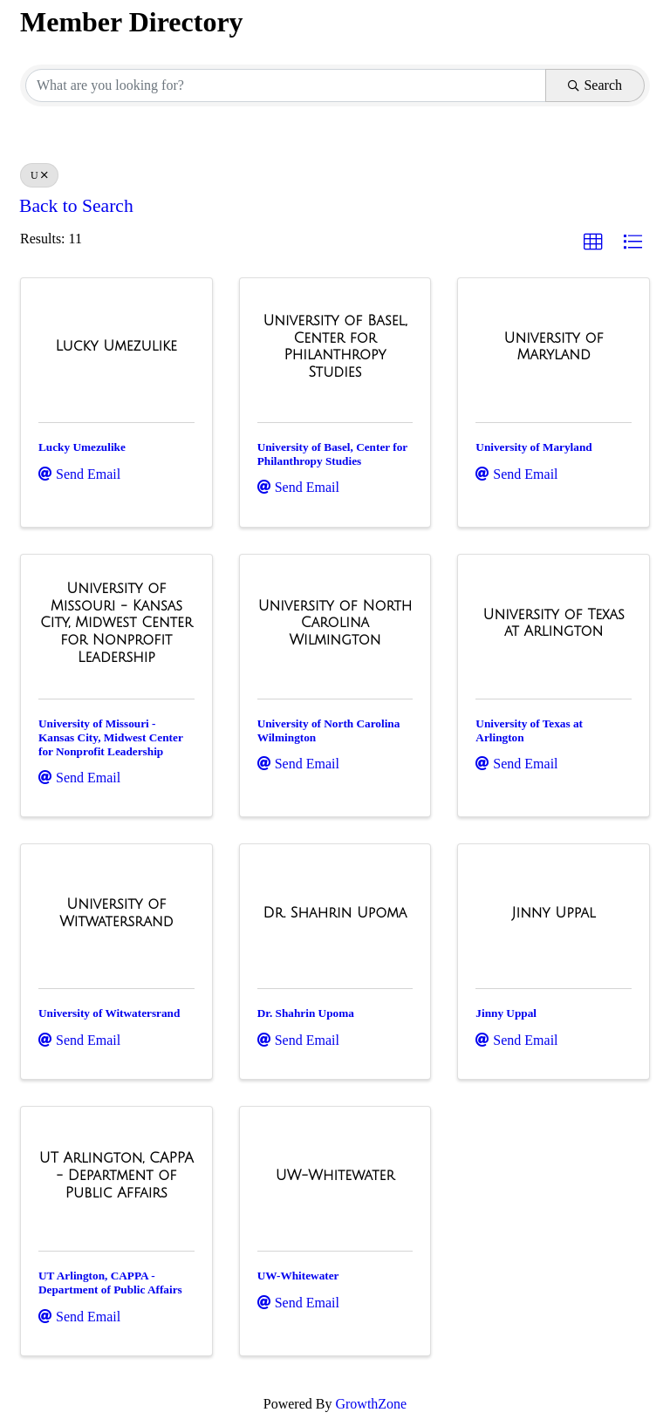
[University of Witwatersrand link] (116, 913)
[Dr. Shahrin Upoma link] (335, 913)
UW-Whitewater (298, 1275)
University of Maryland (533, 447)
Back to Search (76, 205)
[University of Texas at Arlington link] (553, 623)
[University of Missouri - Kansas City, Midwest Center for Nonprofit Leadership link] (116, 622)
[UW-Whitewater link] (335, 1175)
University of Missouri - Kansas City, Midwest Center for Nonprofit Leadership (110, 737)
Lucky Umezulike (82, 447)
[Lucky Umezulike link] (116, 346)
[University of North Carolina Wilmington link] (335, 623)
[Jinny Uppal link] (554, 913)
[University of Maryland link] (553, 347)
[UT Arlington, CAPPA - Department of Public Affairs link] (116, 1175)
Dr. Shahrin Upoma (305, 1013)
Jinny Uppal (506, 1013)
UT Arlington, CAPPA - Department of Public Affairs (110, 1282)
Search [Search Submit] (595, 85)
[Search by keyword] (285, 85)
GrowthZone (371, 1403)
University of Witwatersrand (109, 1013)
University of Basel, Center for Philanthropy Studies (332, 453)
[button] (593, 242)
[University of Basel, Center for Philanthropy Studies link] (335, 346)
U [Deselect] (39, 175)
